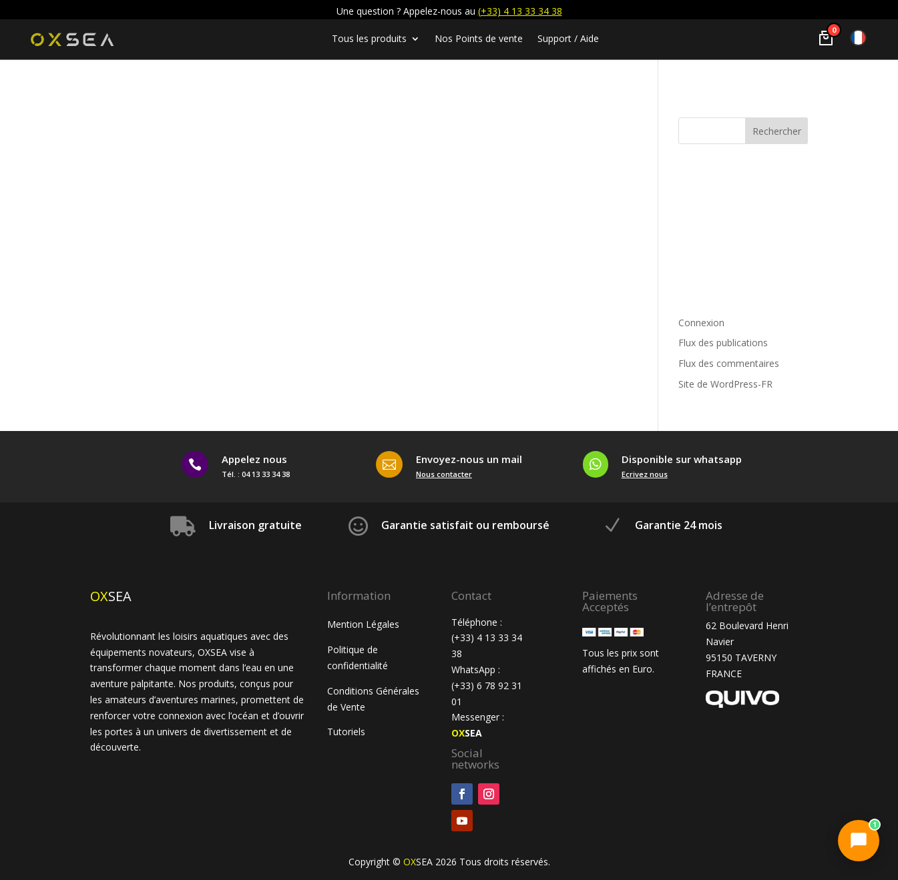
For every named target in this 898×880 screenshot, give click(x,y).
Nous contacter (444, 474)
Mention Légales (363, 624)
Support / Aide (568, 39)
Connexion (701, 322)
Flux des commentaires (728, 363)
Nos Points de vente (479, 39)
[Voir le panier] (826, 38)
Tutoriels (347, 731)
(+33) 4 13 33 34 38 (520, 11)
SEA (466, 733)
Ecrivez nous (645, 474)
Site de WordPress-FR (725, 384)
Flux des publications (723, 342)
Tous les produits (369, 39)
